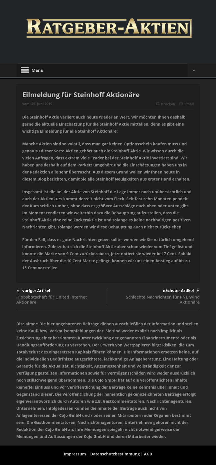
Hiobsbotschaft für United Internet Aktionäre (51, 299)
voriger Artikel (33, 290)
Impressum (75, 454)
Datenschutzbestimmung (115, 454)
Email (186, 104)
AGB (148, 454)
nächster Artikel (181, 290)
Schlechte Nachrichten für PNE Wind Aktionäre (163, 299)
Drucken (165, 104)
